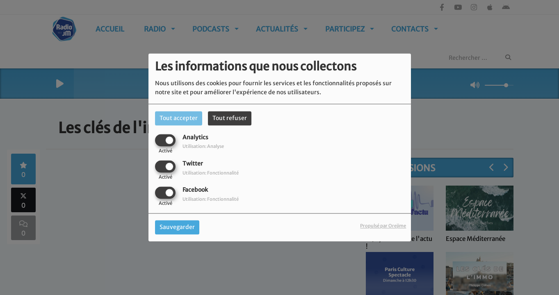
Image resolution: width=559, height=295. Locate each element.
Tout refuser (229, 118)
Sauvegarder (177, 227)
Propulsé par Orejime (383, 226)
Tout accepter (179, 118)
